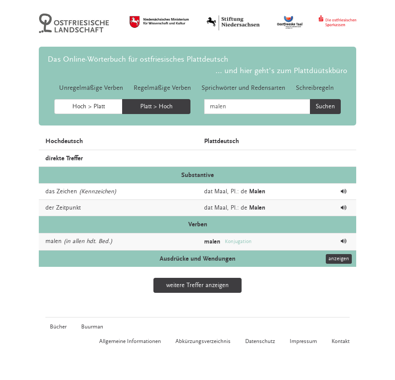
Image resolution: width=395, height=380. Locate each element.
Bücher (58, 327)
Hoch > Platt (88, 106)
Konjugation (238, 241)
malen (53, 241)
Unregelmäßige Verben (91, 88)
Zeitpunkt (68, 207)
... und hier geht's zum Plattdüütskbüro (281, 70)
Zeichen (66, 191)
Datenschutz (260, 341)
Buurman (92, 327)
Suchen (325, 106)
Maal (220, 191)
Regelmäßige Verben (162, 88)
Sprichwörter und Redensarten (243, 88)
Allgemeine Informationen (130, 341)
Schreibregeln (315, 88)
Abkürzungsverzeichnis (203, 341)
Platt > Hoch (156, 106)
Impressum (303, 341)
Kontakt (341, 341)
